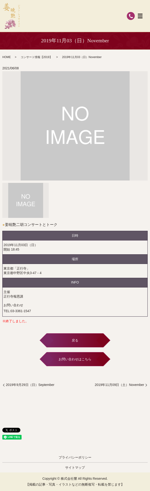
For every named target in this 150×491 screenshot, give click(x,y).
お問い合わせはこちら (75, 359)
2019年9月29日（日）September (30, 385)
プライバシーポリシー (75, 457)
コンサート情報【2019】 (36, 57)
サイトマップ (75, 467)
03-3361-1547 (21, 311)
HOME (6, 57)
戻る (75, 340)
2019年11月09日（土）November (119, 385)
